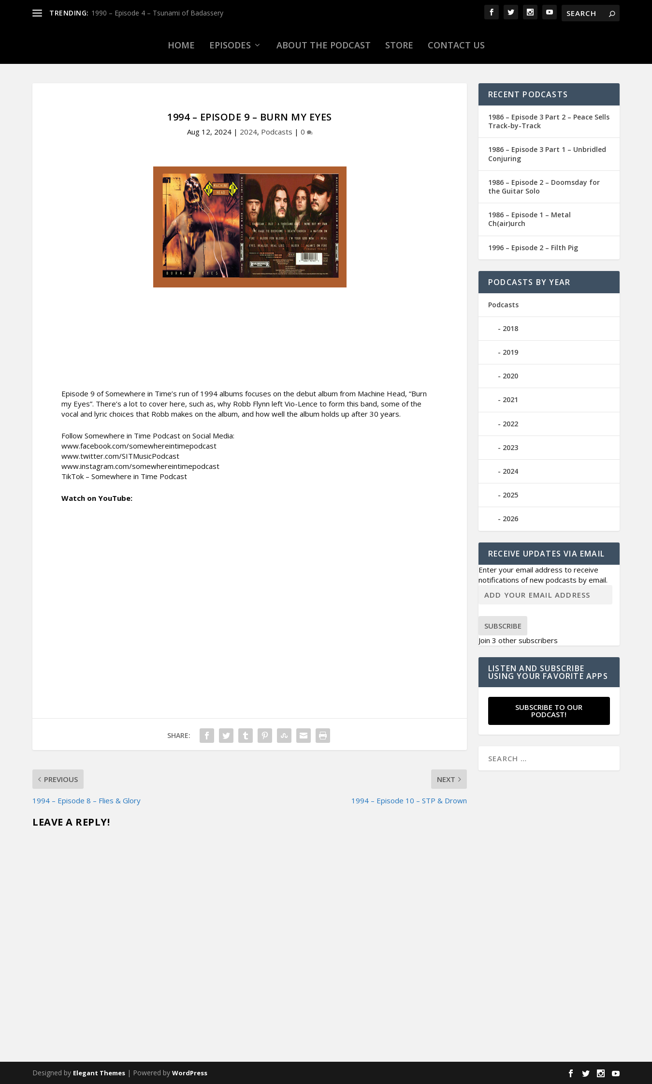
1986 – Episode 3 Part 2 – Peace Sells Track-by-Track (548, 121)
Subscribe (503, 626)
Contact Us (456, 45)
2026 (510, 518)
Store (399, 45)
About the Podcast (323, 45)
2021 (510, 399)
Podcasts (276, 131)
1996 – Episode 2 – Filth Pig (533, 247)
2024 (248, 131)
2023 (510, 447)
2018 (510, 328)
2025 (510, 494)
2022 (510, 423)
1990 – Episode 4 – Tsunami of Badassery (157, 12)
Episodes (230, 45)
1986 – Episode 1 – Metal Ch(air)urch (529, 219)
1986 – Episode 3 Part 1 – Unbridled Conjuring (547, 154)
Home (181, 45)
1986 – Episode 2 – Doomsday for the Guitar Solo (544, 187)
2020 (510, 375)
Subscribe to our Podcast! (548, 710)
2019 (510, 352)
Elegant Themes (99, 1073)
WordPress (189, 1073)
